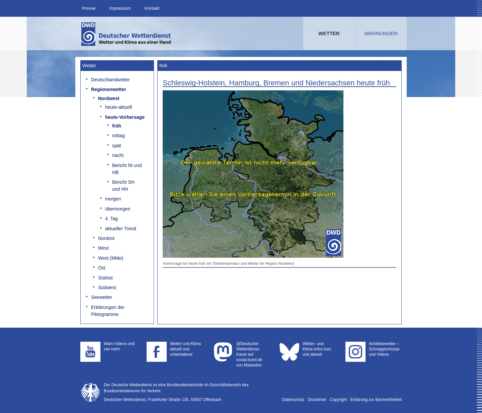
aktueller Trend (120, 228)
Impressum (120, 8)
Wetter (328, 33)
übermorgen (118, 209)
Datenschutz (293, 399)
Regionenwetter (108, 89)
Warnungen (380, 33)
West (103, 248)
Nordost (106, 238)
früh (116, 126)
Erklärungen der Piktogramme (108, 311)
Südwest (107, 287)
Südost (105, 277)
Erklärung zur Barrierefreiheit (376, 399)
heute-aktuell (118, 107)
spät (116, 145)
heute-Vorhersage (125, 117)
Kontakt (152, 8)
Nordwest (108, 98)
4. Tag (111, 218)
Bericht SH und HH (123, 185)
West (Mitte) (110, 258)
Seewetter (101, 297)
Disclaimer (317, 399)
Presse (88, 8)
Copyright (338, 399)
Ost (101, 267)
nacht (118, 155)
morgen (113, 198)
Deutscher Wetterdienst (126, 34)
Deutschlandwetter (110, 79)
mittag (118, 135)
